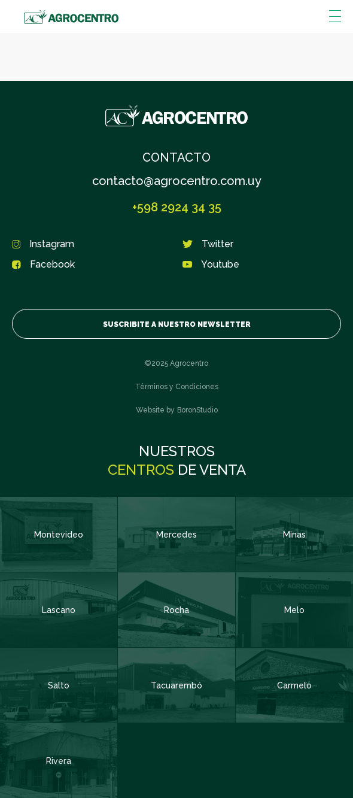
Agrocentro (71, 17)
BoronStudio (197, 410)
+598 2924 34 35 (176, 207)
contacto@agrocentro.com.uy (176, 181)
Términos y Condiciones (176, 387)
